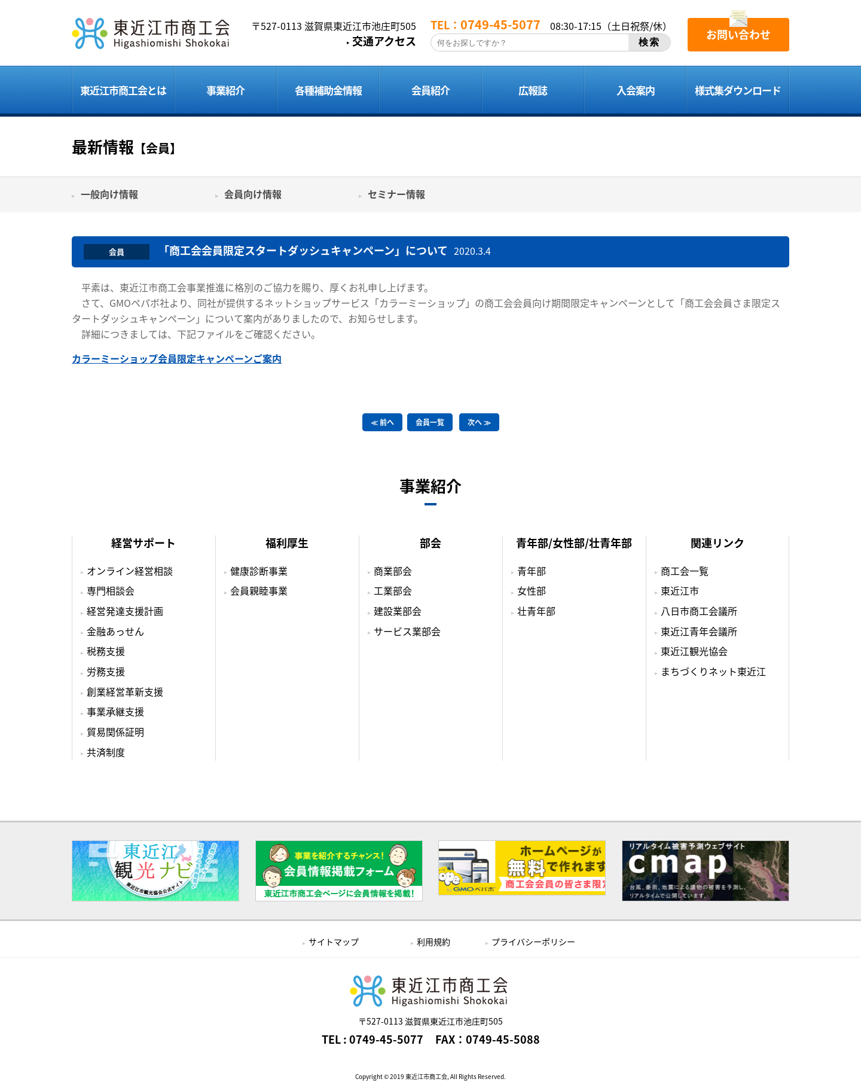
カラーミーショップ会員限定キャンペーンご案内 (177, 358)
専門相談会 (111, 590)
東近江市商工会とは (123, 90)
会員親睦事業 (259, 590)
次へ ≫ (479, 422)
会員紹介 (430, 90)
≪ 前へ (382, 422)
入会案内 (635, 90)
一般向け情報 (109, 194)
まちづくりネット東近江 (713, 671)
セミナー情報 (396, 194)
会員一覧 (430, 422)
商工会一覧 (685, 570)
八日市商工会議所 (699, 611)
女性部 (531, 590)
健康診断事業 (259, 570)
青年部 (531, 570)
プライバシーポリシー (533, 941)
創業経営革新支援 (125, 691)
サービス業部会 (407, 631)
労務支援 (106, 671)
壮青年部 (536, 611)
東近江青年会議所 (699, 631)
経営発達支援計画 (125, 611)
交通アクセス (384, 41)
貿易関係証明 (115, 731)
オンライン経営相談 (130, 570)
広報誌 (532, 90)
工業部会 (393, 590)
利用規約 (433, 941)
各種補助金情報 (328, 90)
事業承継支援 (115, 711)
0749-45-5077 (386, 1039)
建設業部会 (398, 611)
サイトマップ (334, 941)
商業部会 (393, 570)
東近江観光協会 (694, 651)
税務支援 (106, 651)
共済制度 (106, 752)
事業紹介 (225, 90)
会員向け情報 (253, 194)
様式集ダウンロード (738, 90)
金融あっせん (115, 631)
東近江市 (680, 590)
